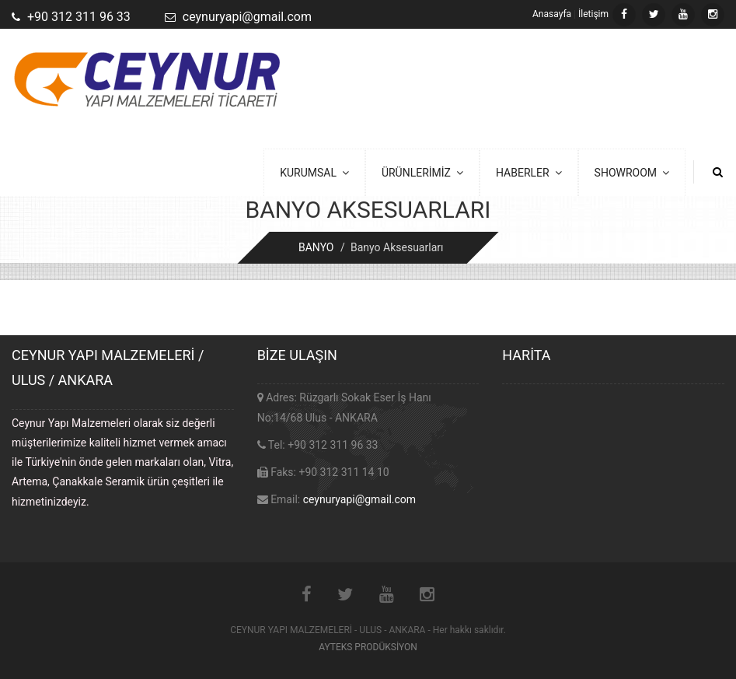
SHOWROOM (632, 172)
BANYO (316, 247)
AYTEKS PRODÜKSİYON (368, 647)
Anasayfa (551, 14)
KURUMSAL (314, 172)
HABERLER (529, 172)
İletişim (593, 14)
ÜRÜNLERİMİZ (422, 172)
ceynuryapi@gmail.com (359, 499)
